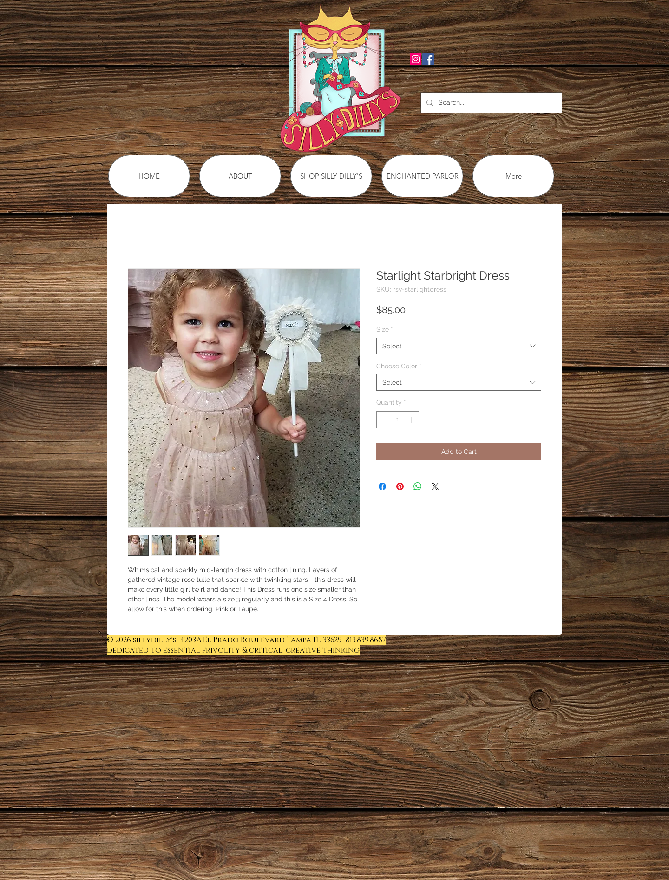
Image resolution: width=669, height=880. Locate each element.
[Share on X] (435, 486)
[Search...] (490, 103)
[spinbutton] (397, 420)
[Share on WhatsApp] (417, 486)
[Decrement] (383, 420)
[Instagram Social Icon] (415, 59)
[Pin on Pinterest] (400, 486)
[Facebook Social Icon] (428, 59)
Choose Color (398, 366)
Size (384, 329)
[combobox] (458, 346)
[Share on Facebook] (382, 486)
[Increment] (412, 420)
